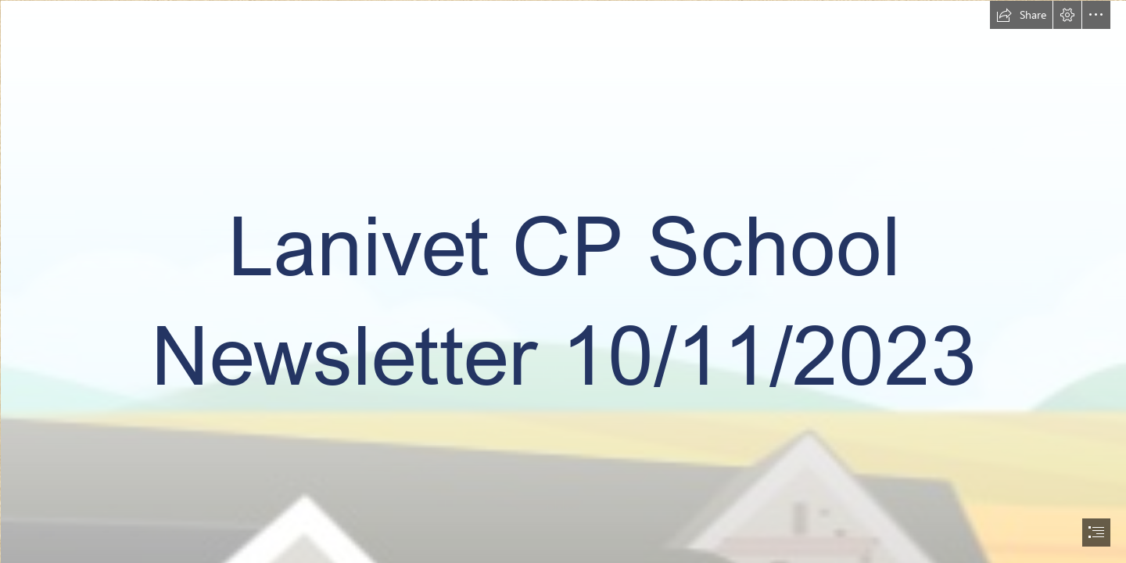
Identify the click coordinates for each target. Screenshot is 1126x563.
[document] (563, 281)
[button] (1021, 15)
